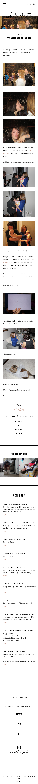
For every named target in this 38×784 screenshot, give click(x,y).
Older (19, 734)
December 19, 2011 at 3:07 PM (16, 567)
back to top (19, 781)
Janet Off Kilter (9, 523)
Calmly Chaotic (19, 16)
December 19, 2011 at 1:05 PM (16, 539)
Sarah (5, 539)
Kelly (5, 584)
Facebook (19, 422)
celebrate (28, 415)
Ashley (19, 410)
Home (19, 724)
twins (32, 416)
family (6, 416)
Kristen (6, 553)
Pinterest (19, 429)
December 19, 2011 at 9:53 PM (24, 614)
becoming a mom (17, 415)
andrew (7, 415)
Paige (5, 567)
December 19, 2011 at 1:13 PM (17, 553)
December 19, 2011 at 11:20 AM (26, 523)
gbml (19, 778)
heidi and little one (19, 416)
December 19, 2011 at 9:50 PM (21, 600)
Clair (5, 651)
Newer (19, 714)
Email (19, 433)
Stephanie (6, 504)
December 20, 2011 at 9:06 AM (24, 630)
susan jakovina (8, 630)
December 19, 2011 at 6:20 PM (16, 583)
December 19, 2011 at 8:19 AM (19, 504)
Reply (5, 515)
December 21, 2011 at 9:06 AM (16, 651)
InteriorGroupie (9, 614)
